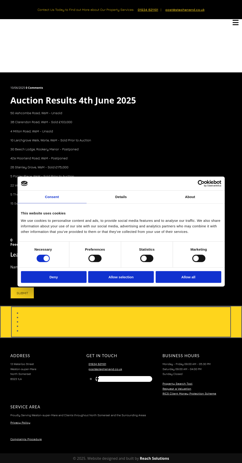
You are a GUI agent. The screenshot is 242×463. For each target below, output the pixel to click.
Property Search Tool (177, 383)
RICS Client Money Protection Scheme (189, 393)
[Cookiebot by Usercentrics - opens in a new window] (201, 183)
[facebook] (97, 379)
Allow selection (121, 277)
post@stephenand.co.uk (184, 10)
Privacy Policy (20, 422)
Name (16, 267)
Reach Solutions (154, 458)
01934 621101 (148, 10)
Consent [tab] (52, 197)
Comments (34, 88)
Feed (14, 244)
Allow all (188, 277)
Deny (54, 277)
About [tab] (190, 197)
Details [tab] (121, 197)
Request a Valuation (177, 388)
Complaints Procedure (26, 439)
